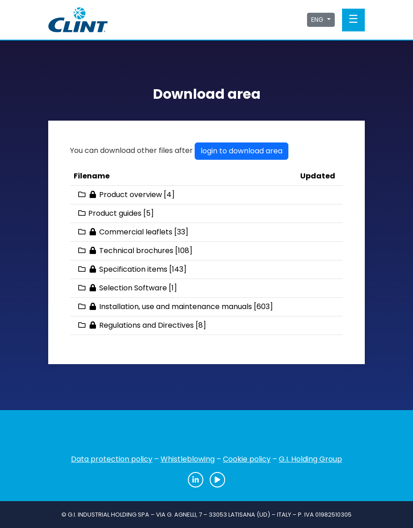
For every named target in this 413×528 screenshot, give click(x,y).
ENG (318, 19)
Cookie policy (247, 459)
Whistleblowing (188, 459)
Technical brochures (136, 250)
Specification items (133, 269)
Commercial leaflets (135, 232)
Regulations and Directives (146, 325)
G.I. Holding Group (310, 459)
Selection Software (133, 288)
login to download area (241, 151)
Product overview (130, 194)
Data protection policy (111, 459)
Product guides (114, 213)
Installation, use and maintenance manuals (175, 306)
